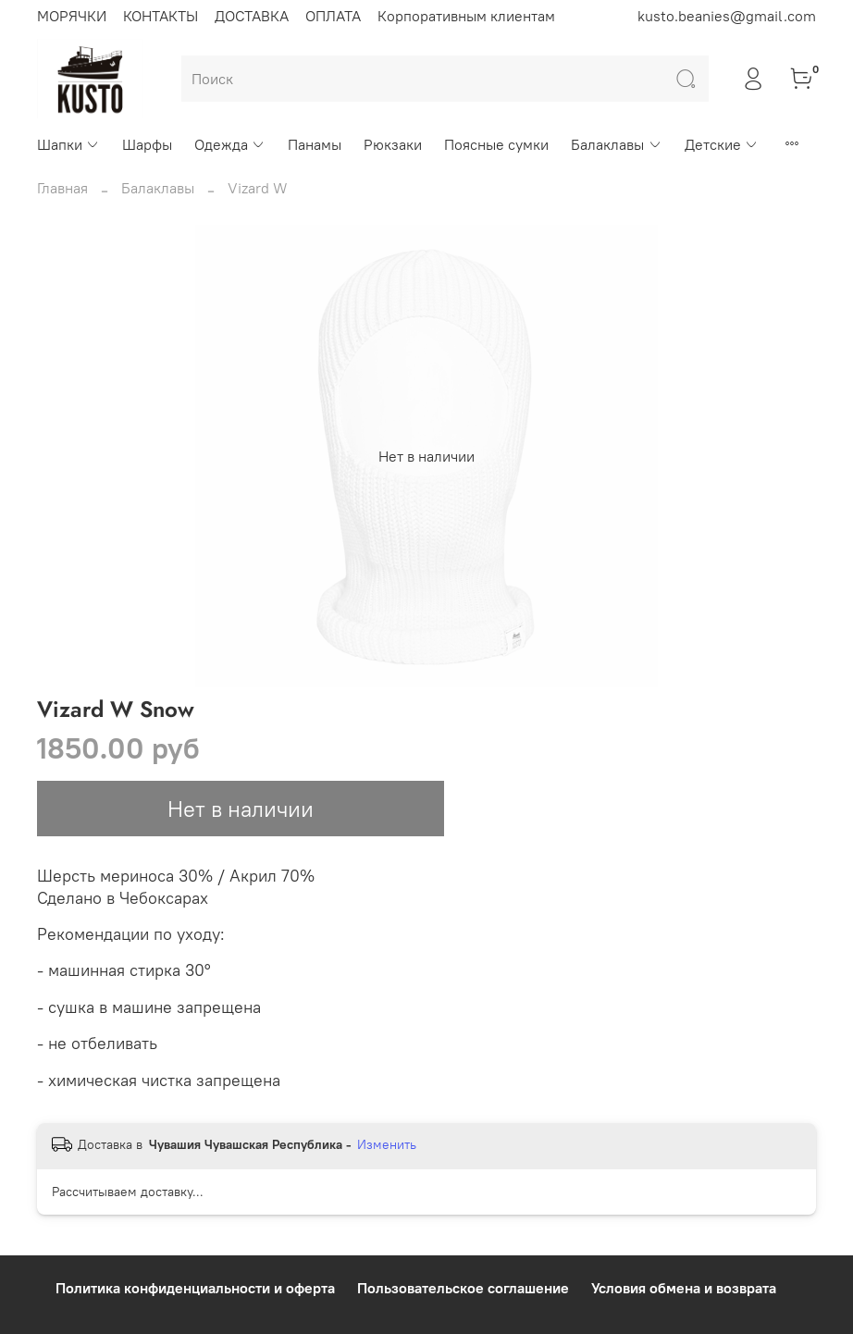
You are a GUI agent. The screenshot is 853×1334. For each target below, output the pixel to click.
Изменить (386, 1144)
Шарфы (147, 144)
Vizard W (258, 188)
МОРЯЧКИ (71, 15)
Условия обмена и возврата (683, 1287)
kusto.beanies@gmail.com (726, 15)
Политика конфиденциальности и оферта (195, 1287)
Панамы (314, 144)
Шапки (68, 144)
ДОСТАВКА (252, 15)
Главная (62, 188)
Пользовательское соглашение (463, 1287)
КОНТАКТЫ (160, 15)
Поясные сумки (496, 144)
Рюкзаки (393, 144)
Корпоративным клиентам (466, 15)
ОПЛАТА (333, 15)
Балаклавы (616, 144)
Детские (722, 144)
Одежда (230, 144)
